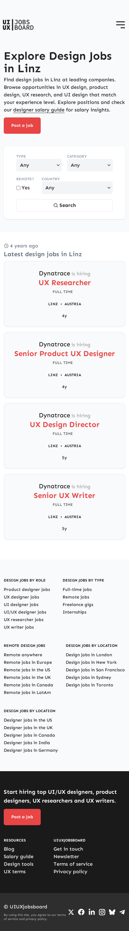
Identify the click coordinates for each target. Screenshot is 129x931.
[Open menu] (120, 25)
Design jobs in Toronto (89, 685)
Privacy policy (70, 871)
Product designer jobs (27, 589)
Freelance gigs (78, 604)
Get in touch (68, 849)
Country (51, 179)
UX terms (15, 871)
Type (21, 156)
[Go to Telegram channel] (122, 912)
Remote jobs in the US (27, 670)
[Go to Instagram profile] (102, 912)
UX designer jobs (21, 597)
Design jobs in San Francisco (95, 670)
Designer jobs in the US (28, 720)
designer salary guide (38, 110)
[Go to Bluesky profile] (112, 912)
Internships (74, 612)
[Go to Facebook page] (81, 912)
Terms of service (73, 864)
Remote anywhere (23, 655)
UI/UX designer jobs (25, 612)
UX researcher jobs (24, 619)
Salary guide (19, 856)
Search (64, 205)
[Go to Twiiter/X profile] (71, 912)
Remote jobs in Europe (28, 662)
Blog (9, 849)
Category (77, 156)
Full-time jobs (77, 589)
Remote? (25, 179)
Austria (72, 304)
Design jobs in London (89, 655)
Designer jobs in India (27, 742)
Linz (53, 304)
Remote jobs (76, 597)
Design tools (19, 864)
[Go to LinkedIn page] (91, 912)
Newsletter (66, 856)
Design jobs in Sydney (88, 677)
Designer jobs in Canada (29, 735)
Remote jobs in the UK (27, 677)
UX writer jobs (19, 627)
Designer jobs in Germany (31, 750)
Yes (23, 188)
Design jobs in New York (91, 662)
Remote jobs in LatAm (27, 692)
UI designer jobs (21, 604)
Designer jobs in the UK (28, 727)
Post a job (22, 125)
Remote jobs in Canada (28, 685)
